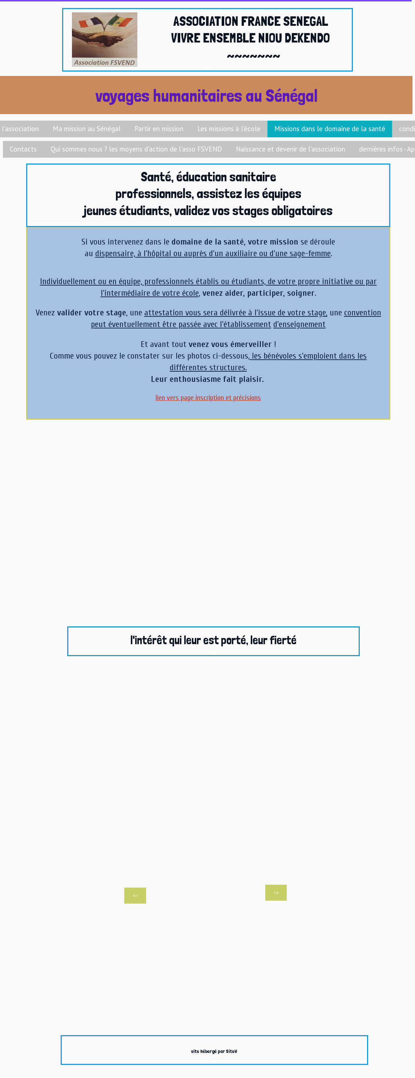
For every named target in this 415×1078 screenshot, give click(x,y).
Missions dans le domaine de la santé (329, 128)
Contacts (23, 149)
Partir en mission (159, 128)
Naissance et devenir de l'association (290, 149)
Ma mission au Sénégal (87, 128)
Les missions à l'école (229, 128)
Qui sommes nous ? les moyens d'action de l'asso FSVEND (136, 149)
